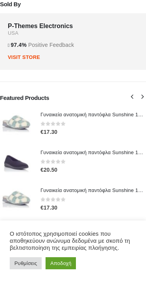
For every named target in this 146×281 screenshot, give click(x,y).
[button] (131, 97)
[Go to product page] (16, 123)
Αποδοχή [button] (60, 263)
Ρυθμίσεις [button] (25, 263)
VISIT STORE (24, 57)
